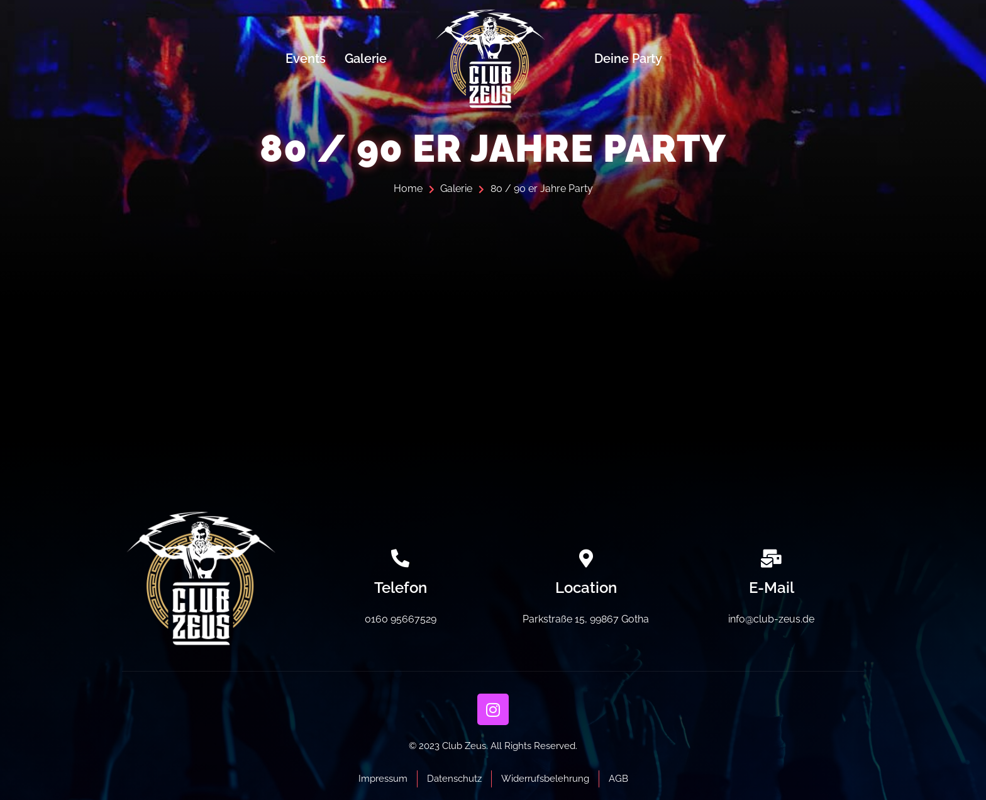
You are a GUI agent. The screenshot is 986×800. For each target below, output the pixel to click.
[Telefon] (400, 558)
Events (305, 58)
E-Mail (771, 587)
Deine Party (628, 58)
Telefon (400, 587)
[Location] (586, 558)
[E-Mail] (771, 558)
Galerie (366, 58)
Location (586, 587)
